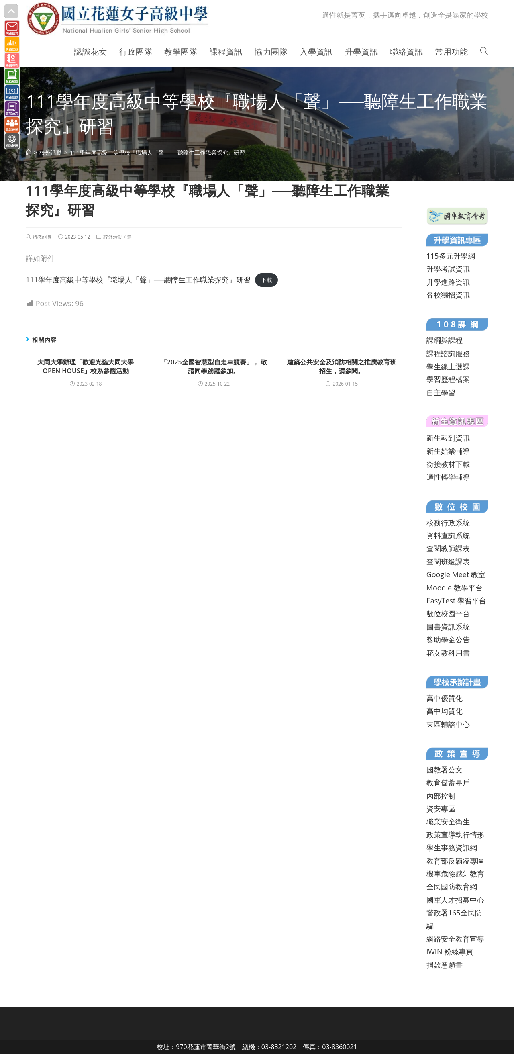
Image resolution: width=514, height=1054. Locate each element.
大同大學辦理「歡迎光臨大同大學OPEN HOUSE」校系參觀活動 (85, 366)
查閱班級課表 (448, 561)
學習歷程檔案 (448, 379)
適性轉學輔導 (448, 477)
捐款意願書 (444, 965)
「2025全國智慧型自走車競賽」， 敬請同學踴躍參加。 (214, 366)
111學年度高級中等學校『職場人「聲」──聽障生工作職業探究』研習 (138, 279)
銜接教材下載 (448, 464)
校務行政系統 (448, 522)
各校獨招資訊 (448, 295)
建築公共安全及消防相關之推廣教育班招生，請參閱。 (341, 366)
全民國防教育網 (451, 886)
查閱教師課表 (448, 548)
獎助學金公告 (448, 639)
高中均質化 (444, 711)
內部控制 (440, 796)
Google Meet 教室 (455, 574)
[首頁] (28, 152)
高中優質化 (444, 698)
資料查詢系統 (448, 535)
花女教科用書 (448, 653)
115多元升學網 (450, 256)
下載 (266, 280)
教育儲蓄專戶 (448, 782)
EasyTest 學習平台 (456, 600)
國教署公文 (444, 769)
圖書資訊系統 (448, 626)
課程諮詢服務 (448, 353)
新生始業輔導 (448, 451)
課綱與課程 (444, 340)
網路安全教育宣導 (455, 939)
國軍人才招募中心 (455, 900)
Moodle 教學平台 (454, 587)
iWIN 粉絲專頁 (449, 951)
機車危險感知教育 (455, 873)
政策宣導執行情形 (455, 835)
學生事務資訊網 (451, 847)
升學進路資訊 (448, 282)
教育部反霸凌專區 (455, 861)
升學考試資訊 (448, 269)
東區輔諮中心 (448, 724)
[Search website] (484, 52)
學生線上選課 (448, 366)
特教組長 (42, 236)
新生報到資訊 (448, 438)
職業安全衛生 (448, 821)
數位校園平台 (448, 613)
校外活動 (112, 236)
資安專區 (440, 808)
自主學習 (440, 392)
